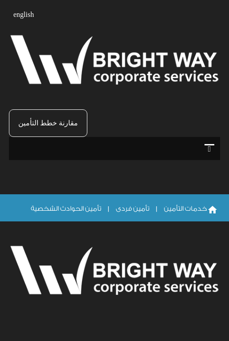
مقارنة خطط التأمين (48, 123)
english (23, 15)
